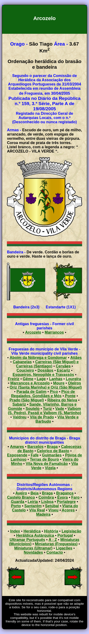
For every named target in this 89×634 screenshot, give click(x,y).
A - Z (53, 540)
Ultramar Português (27, 540)
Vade (59, 409)
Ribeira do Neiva (62, 400)
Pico (54, 392)
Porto (16, 506)
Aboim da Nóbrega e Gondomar (38, 358)
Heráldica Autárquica (35, 535)
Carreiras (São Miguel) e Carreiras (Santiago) (47, 364)
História (51, 531)
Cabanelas (22, 362)
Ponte (70, 396)
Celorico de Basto (53, 451)
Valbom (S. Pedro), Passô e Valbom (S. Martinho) (44, 411)
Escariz (63, 370)
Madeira (43, 514)
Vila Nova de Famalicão (47, 464)
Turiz (47, 409)
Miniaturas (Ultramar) (33, 548)
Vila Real (37, 510)
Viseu (53, 510)
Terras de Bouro (44, 459)
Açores (68, 510)
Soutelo (33, 409)
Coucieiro (25, 370)
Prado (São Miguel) (26, 400)
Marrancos (54, 332)
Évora (62, 497)
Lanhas (55, 379)
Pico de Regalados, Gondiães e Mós (43, 394)
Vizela (50, 468)
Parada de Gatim (32, 392)
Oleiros (74, 383)
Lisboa (47, 502)
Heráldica (32, 531)
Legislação (71, 531)
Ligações (64, 548)
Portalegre (66, 502)
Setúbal (52, 506)
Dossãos (45, 370)
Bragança (65, 493)
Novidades (33, 552)
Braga (52, 447)
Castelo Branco (21, 497)
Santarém (33, 506)
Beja (35, 493)
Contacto (55, 552)
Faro (75, 497)
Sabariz (19, 404)
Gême (28, 379)
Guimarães (52, 455)
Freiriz (13, 379)
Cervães (63, 366)
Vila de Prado (42, 417)
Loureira (73, 379)
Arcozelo (33, 332)
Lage (41, 379)
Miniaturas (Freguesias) (56, 544)
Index (15, 531)
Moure (59, 383)
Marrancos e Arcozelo (30, 383)
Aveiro (21, 493)
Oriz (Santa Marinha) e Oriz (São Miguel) (46, 387)
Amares (17, 447)
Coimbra (46, 497)
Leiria (33, 502)
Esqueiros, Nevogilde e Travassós (43, 375)
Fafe (35, 455)
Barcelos (35, 447)
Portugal (65, 535)
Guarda (17, 502)
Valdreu (20, 417)
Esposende (17, 455)
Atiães (76, 358)
